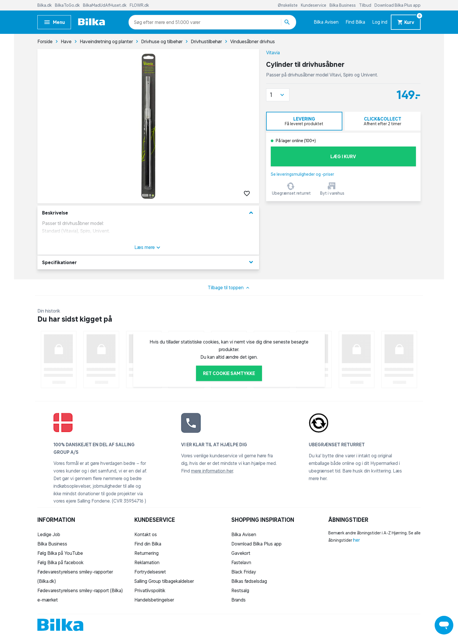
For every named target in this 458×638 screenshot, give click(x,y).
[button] (277, 95)
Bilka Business (343, 5)
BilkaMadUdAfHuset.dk (105, 5)
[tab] (304, 121)
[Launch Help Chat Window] (444, 625)
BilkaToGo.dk (68, 5)
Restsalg (240, 590)
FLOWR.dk (139, 5)
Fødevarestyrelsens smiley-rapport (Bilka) (80, 590)
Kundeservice (314, 5)
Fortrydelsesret (150, 571)
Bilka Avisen (326, 22)
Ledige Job (48, 534)
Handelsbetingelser (154, 599)
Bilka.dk (45, 5)
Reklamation (146, 562)
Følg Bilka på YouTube (60, 553)
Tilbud (365, 5)
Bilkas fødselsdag (249, 581)
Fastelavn (241, 562)
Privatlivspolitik (149, 590)
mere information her (212, 470)
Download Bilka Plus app (397, 5)
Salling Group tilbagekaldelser (164, 581)
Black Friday (243, 571)
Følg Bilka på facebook (60, 562)
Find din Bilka (147, 543)
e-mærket (47, 599)
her (356, 540)
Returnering (146, 553)
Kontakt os (145, 534)
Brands (238, 599)
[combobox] (144, 22)
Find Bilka (355, 22)
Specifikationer (148, 262)
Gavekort (240, 553)
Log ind (379, 22)
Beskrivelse (148, 213)
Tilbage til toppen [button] (229, 287)
